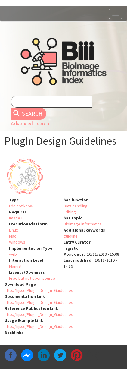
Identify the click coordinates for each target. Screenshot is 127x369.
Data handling (76, 206)
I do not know (21, 206)
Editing (70, 212)
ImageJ (15, 218)
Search (27, 113)
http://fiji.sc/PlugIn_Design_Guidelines (39, 290)
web (13, 254)
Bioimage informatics (83, 224)
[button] (63, 176)
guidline (71, 236)
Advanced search (30, 123)
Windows (17, 242)
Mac (12, 236)
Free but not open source (32, 278)
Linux (13, 230)
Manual (15, 266)
